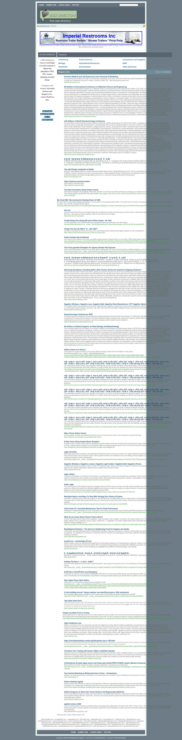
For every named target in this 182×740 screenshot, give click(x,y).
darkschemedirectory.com (70, 724)
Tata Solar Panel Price (73, 601)
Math (125, 63)
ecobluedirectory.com (65, 726)
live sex (67, 210)
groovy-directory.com (131, 726)
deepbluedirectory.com (102, 724)
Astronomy (63, 60)
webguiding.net (96, 719)
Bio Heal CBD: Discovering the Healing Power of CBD (78, 200)
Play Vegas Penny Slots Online (76, 580)
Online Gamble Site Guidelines (76, 237)
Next (70, 715)
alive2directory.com (133, 719)
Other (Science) (129, 67)
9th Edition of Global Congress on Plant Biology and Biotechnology (91, 326)
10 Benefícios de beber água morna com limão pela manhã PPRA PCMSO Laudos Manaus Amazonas (105, 663)
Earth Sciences (85, 60)
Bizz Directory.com (43, 26)
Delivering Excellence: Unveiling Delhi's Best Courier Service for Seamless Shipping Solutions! (102, 270)
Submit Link (51, 5)
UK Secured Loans (100, 738)
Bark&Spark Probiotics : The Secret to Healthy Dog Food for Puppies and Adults (96, 529)
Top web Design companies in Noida (79, 169)
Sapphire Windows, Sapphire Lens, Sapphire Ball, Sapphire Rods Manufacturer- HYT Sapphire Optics (105, 304)
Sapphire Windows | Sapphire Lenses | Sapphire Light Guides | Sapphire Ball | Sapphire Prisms (102, 464)
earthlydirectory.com (50, 726)
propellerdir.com (60, 719)
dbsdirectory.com (87, 724)
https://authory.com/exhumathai (77, 181)
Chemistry (63, 67)
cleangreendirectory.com (115, 723)
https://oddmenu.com (72, 623)
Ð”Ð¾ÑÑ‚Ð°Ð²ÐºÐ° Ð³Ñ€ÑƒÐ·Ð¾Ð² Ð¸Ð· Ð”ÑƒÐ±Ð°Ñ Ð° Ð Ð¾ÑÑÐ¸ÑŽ (95, 258)
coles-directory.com (132, 723)
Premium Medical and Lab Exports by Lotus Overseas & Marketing (91, 77)
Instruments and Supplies (134, 60)
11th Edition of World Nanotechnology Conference (84, 121)
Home (41, 5)
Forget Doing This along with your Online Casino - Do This (87, 221)
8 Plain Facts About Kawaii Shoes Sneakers (81, 442)
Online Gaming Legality (73, 682)
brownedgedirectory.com (80, 723)
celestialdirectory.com (97, 723)
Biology (61, 63)
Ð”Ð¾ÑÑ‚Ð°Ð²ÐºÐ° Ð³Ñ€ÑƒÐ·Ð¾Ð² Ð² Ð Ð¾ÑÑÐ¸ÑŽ (87, 159)
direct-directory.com (132, 724)
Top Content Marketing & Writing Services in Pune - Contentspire (90, 673)
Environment (84, 67)
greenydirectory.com (115, 726)
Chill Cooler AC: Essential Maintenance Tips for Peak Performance (91, 509)
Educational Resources (89, 63)
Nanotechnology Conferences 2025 (78, 314)
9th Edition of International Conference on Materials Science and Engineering (95, 87)
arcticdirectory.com (44, 721)
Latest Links (64, 5)
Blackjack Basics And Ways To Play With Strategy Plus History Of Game (93, 497)
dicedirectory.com (118, 724)
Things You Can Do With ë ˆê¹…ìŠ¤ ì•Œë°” (81, 229)
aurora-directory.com (60, 721)
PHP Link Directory (120, 738)
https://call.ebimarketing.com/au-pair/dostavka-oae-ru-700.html (89, 641)
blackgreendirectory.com (127, 721)
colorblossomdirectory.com (50, 724)
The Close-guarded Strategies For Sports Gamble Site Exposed (89, 248)
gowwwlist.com (73, 719)
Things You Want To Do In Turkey (76, 613)
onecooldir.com (108, 719)
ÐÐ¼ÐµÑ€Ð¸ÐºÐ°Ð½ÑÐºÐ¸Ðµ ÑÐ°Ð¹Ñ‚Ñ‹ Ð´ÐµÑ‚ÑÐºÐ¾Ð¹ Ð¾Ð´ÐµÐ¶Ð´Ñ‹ (96, 553)
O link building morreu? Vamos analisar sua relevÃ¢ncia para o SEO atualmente (96, 592)
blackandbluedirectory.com (107, 721)
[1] (64, 715)
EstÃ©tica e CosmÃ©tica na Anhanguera (80, 572)
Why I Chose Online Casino (75, 433)
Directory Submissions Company (74, 738)
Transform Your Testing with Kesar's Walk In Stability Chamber (89, 651)
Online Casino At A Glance (75, 350)
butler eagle (69, 484)
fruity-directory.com (99, 726)
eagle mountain (70, 452)
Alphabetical (167, 72)
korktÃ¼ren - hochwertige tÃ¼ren (78, 541)
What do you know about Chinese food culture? (83, 517)
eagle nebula (69, 474)
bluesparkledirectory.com (61, 723)
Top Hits (75, 5)
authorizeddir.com (47, 719)
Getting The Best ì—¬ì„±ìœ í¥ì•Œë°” (79, 562)
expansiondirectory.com (83, 726)
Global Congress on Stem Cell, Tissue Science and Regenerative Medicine (94, 692)
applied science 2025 (72, 704)
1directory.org (120, 719)
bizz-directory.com (90, 721)
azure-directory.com (75, 721)
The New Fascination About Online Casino (81, 190)
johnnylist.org (84, 719)
